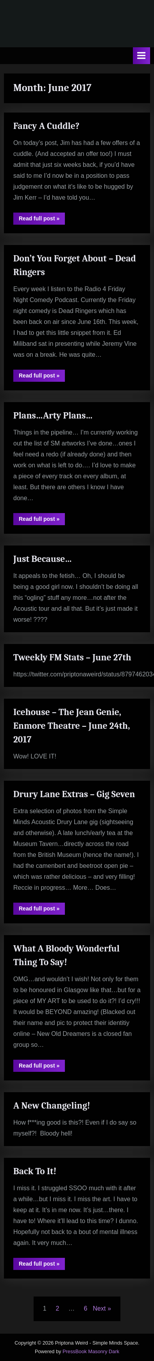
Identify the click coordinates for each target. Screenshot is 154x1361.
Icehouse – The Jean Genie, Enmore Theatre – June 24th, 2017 (71, 726)
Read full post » (42, 220)
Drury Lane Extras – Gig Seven (74, 794)
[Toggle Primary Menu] (141, 55)
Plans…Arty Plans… (53, 415)
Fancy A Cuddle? (46, 126)
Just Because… (42, 559)
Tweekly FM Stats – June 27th (72, 657)
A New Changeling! (51, 1105)
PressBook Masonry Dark (91, 1351)
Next (99, 1308)
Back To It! (34, 1171)
